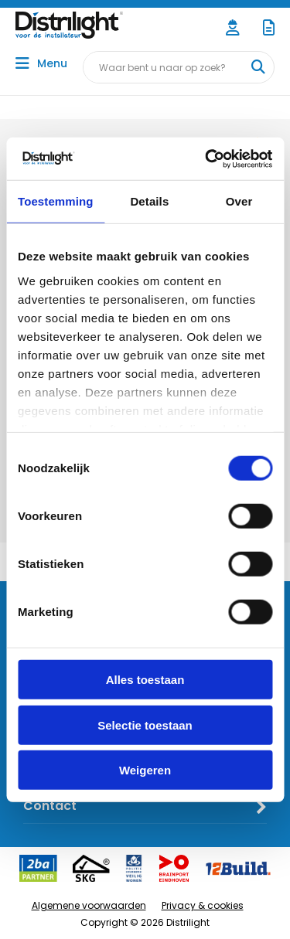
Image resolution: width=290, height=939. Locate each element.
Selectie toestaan (145, 724)
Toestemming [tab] (56, 201)
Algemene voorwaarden (89, 905)
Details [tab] (149, 201)
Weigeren (145, 770)
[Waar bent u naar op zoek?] (257, 67)
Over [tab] (239, 201)
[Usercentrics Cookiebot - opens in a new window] (206, 158)
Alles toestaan (145, 679)
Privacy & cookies (203, 905)
